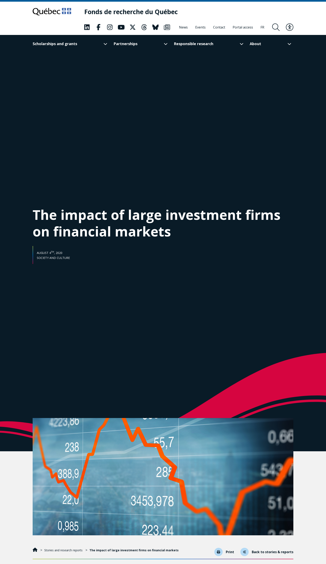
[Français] (262, 27)
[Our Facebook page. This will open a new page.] (98, 27)
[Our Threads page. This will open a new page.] (144, 27)
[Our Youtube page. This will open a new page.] (121, 27)
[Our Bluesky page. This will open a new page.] (155, 27)
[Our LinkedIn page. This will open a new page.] (87, 27)
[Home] (35, 550)
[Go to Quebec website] (52, 11)
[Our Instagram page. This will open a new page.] (110, 27)
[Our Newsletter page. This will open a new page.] (167, 27)
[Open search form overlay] (276, 27)
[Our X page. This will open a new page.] (132, 27)
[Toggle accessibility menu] (289, 27)
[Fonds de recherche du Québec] (131, 11)
